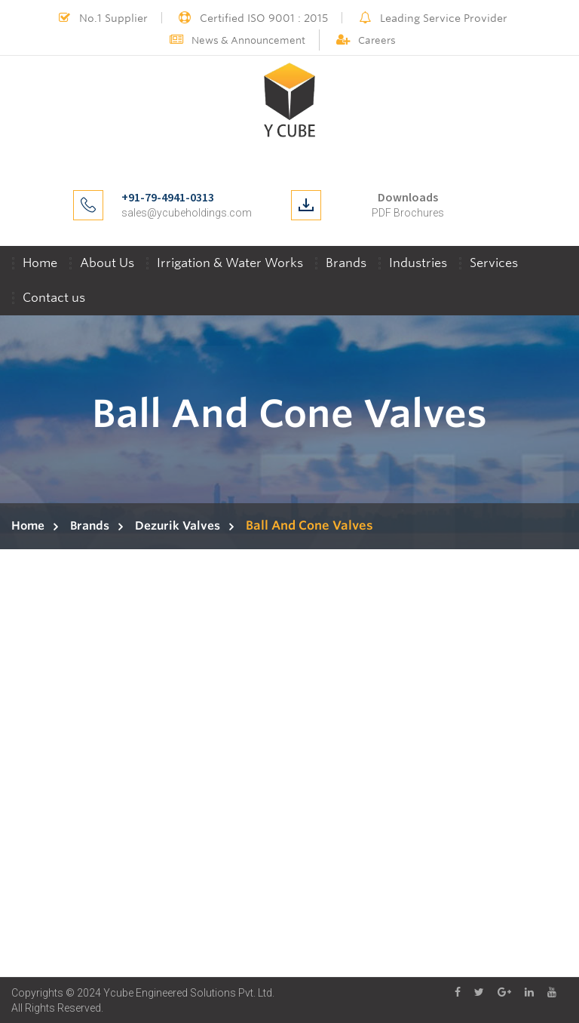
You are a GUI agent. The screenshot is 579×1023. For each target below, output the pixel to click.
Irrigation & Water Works (230, 263)
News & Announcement (237, 40)
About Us (107, 263)
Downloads (408, 196)
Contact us (54, 297)
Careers (366, 40)
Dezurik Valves (177, 526)
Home (40, 263)
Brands (346, 263)
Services (494, 263)
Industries (418, 263)
